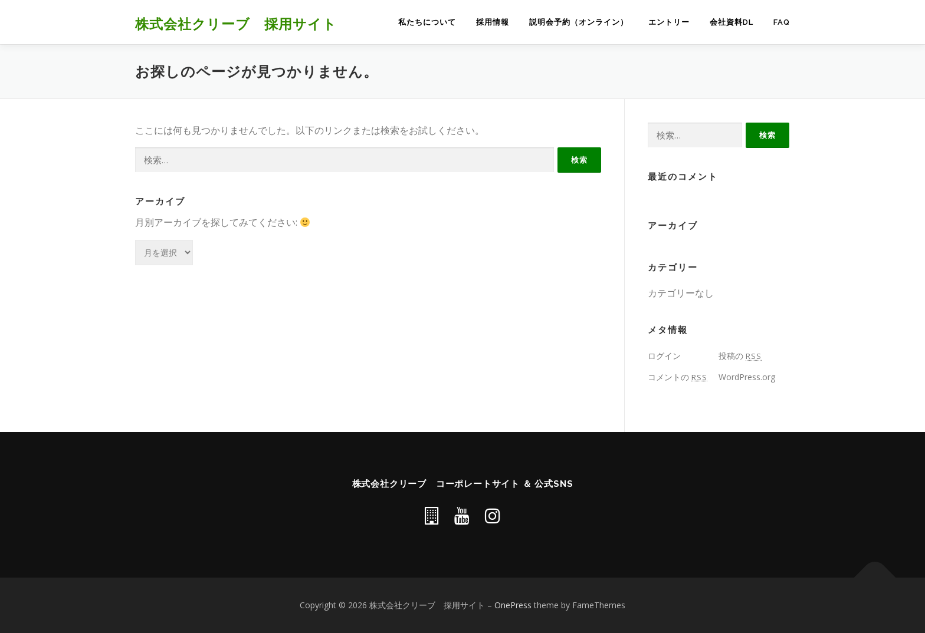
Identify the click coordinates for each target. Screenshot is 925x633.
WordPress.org (747, 377)
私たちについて (427, 22)
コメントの (677, 377)
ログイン (664, 355)
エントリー (669, 22)
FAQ (781, 22)
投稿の (740, 355)
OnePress (513, 605)
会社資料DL (731, 22)
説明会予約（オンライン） (578, 22)
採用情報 (492, 22)
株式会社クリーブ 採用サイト (236, 23)
